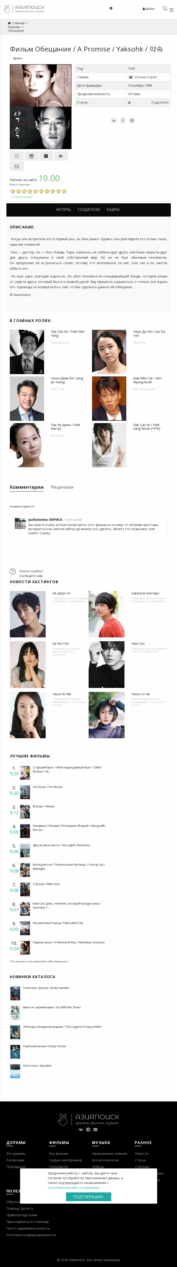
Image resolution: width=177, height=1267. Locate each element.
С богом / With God (46, 884)
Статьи (140, 1160)
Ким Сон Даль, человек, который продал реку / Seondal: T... (67, 905)
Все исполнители (105, 1160)
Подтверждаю (88, 1196)
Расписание (15, 1160)
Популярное (15, 1167)
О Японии (142, 1167)
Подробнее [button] (160, 102)
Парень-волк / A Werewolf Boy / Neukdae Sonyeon (69, 942)
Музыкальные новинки (109, 1153)
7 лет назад (72, 519)
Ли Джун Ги (61, 593)
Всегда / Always (44, 806)
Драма (18, 58)
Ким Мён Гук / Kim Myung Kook (147, 380)
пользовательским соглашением (73, 1187)
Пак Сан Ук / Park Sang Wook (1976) (146, 427)
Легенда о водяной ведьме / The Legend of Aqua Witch (62, 1027)
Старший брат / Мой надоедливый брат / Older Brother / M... (67, 769)
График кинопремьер (65, 1160)
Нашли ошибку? (31, 571)
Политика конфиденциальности (31, 1235)
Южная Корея (146, 77)
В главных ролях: (31, 320)
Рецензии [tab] (62, 487)
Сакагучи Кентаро (145, 593)
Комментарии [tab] (27, 487)
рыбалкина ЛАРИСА (45, 519)
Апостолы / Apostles (37, 1065)
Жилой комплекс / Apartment (64, 653)
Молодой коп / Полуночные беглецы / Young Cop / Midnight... (69, 866)
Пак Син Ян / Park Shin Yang (68, 333)
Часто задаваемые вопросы (28, 1228)
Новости (141, 1153)
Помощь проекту (19, 1208)
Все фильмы (58, 1153)
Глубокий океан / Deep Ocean (44, 1046)
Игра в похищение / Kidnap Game (70, 599)
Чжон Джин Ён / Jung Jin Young (67, 380)
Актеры (63, 209)
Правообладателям (21, 1215)
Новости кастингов (34, 581)
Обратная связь (19, 1202)
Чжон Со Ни (140, 694)
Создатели (89, 209)
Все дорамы (15, 1153)
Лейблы (98, 1167)
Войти (149, 9)
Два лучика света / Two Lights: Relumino (61, 845)
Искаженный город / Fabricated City (58, 923)
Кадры (113, 209)
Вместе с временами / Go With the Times (52, 1007)
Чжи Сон (138, 643)
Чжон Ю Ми (62, 694)
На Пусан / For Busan (48, 787)
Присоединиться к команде (27, 1221)
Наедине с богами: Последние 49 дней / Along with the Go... (69, 828)
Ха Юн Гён (61, 643)
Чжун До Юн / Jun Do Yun (149, 333)
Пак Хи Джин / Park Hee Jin (65, 427)
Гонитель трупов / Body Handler (46, 988)
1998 (131, 68)
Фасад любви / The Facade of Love (69, 703)
